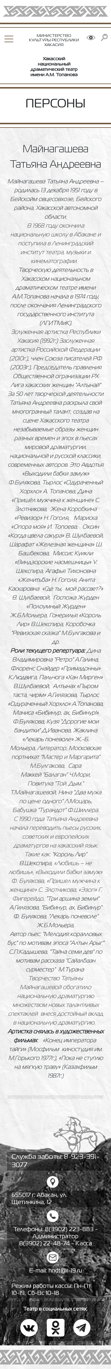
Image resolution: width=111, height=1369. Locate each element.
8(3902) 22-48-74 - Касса (55, 1243)
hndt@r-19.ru (65, 1270)
